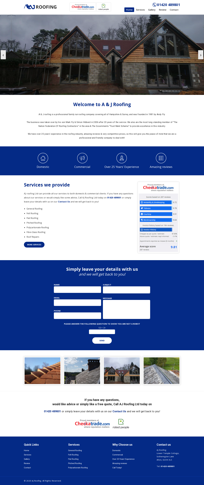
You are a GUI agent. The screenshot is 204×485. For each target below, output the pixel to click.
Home (129, 9)
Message (107, 298)
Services (140, 9)
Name (57, 284)
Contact (174, 9)
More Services (34, 244)
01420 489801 (168, 4)
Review (162, 9)
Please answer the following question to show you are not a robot (102, 323)
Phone (57, 310)
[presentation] (3, 54)
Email (57, 297)
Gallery (151, 9)
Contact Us (64, 201)
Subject (107, 284)
